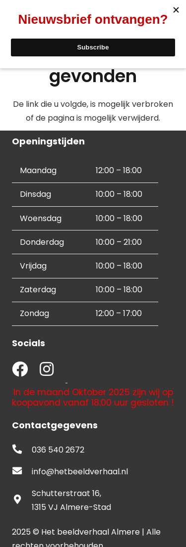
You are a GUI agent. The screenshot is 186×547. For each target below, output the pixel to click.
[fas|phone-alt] (22, 450)
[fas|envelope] (22, 472)
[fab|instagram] (47, 370)
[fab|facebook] (20, 370)
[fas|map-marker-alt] (22, 500)
